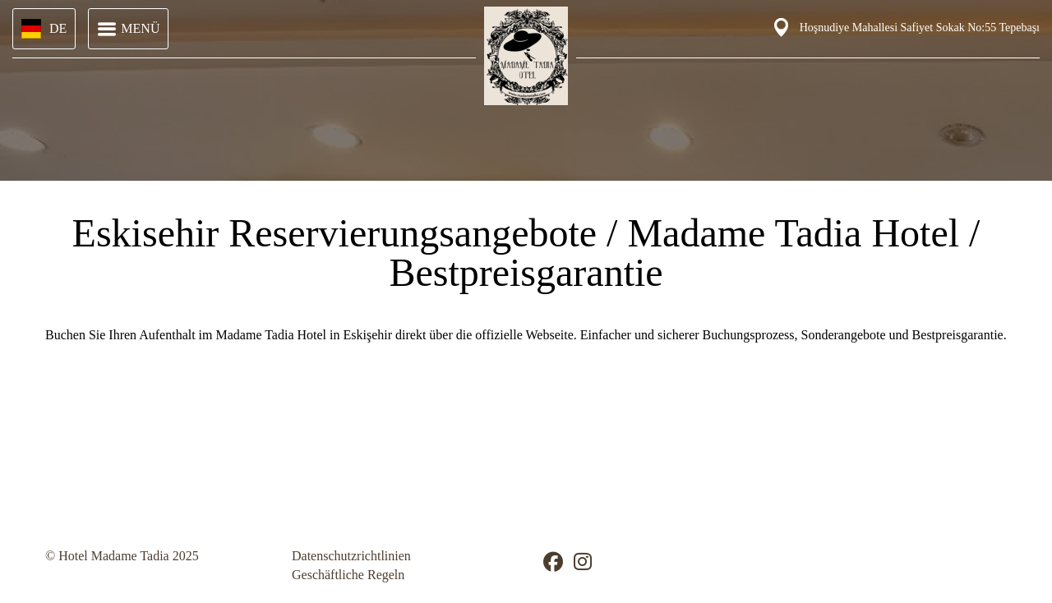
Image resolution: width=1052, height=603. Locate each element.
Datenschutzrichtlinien (351, 556)
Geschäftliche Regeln (348, 575)
